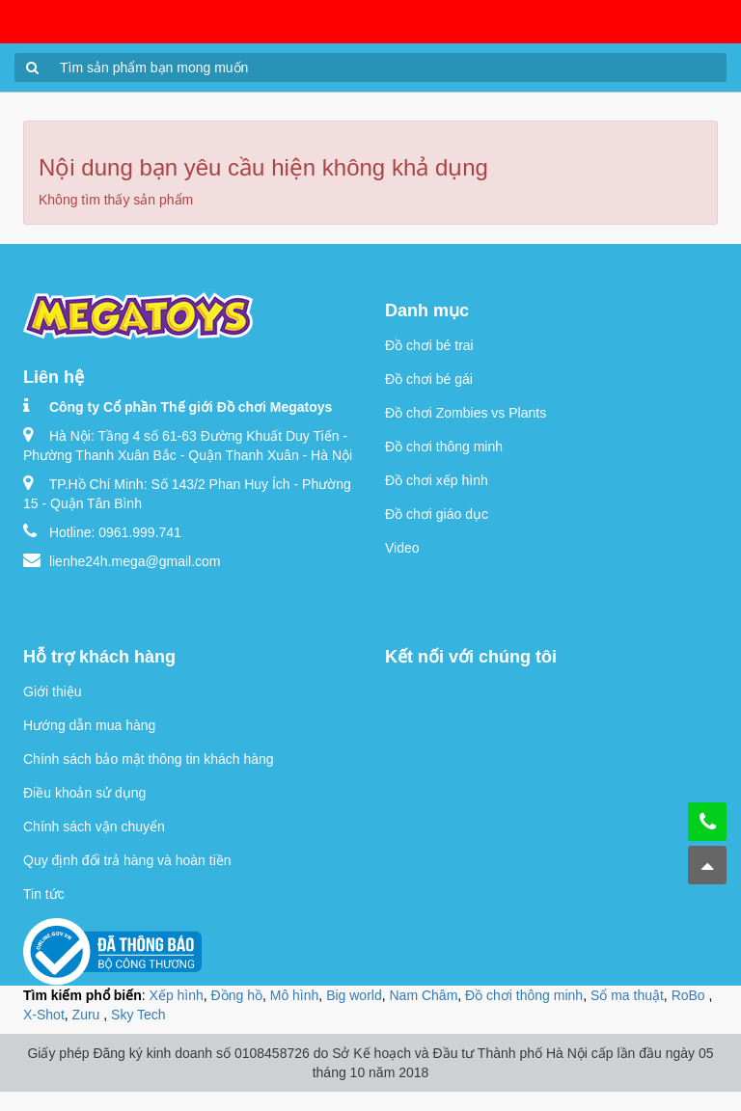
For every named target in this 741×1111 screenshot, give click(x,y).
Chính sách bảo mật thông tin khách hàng (148, 759)
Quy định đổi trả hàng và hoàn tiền (127, 860)
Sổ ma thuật (627, 995)
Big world (354, 995)
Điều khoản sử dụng (84, 792)
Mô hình (294, 995)
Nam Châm (424, 995)
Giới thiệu (52, 691)
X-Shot (44, 1014)
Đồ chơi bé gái (429, 379)
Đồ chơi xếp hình (436, 480)
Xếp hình (177, 995)
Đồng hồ (236, 995)
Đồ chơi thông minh (444, 446)
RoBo (690, 995)
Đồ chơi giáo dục (436, 514)
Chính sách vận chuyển (94, 826)
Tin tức (44, 894)
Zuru (88, 1014)
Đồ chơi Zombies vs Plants (465, 412)
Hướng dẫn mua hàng (89, 725)
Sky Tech (138, 1014)
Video (402, 548)
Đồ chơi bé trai (429, 345)
